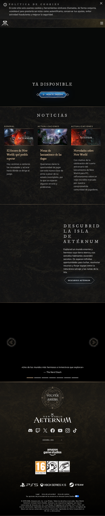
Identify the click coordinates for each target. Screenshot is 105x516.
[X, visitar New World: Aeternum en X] (45, 430)
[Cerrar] (101, 3)
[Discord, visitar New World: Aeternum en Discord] (30, 430)
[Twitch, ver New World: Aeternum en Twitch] (38, 430)
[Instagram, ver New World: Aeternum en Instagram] (67, 430)
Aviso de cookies (63, 494)
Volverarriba (53, 397)
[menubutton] (101, 23)
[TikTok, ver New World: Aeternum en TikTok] (75, 430)
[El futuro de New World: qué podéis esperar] (19, 137)
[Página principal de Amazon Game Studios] (52, 452)
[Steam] (76, 485)
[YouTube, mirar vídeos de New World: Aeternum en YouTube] (60, 430)
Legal (38, 494)
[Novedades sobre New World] (86, 137)
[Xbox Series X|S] (53, 485)
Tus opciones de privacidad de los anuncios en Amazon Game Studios (52, 496)
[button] (11, 342)
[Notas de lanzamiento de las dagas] (52, 137)
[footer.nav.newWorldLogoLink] (52, 422)
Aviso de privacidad (49, 494)
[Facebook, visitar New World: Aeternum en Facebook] (52, 430)
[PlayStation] (29, 485)
